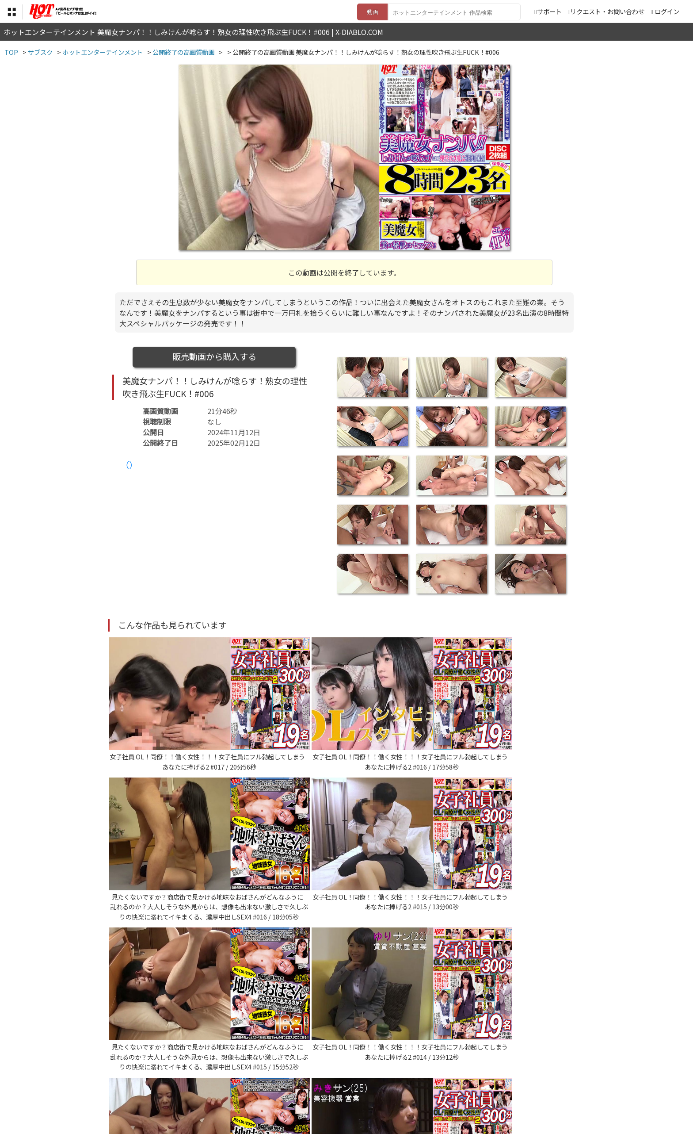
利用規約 (245, 1079)
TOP (216, 1079)
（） (129, 465)
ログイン (667, 11)
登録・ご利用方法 (340, 1079)
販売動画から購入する (214, 356)
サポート (547, 11)
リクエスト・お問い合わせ (606, 11)
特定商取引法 (286, 1079)
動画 (372, 12)
